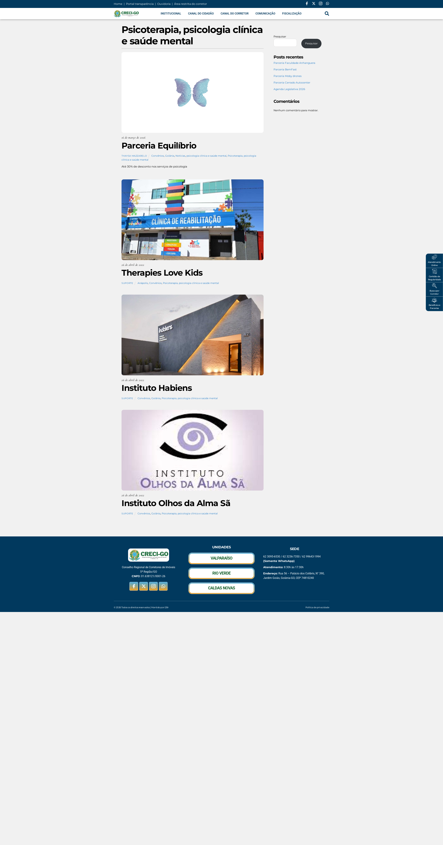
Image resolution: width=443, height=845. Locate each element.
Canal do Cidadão (201, 13)
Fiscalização (291, 13)
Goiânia (169, 155)
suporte (127, 283)
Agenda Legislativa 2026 (289, 89)
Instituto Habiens (157, 388)
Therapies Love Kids (162, 273)
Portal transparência (139, 4)
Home (118, 4)
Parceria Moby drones (287, 76)
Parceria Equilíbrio (159, 146)
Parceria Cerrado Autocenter (292, 82)
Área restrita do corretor (190, 4)
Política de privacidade (317, 607)
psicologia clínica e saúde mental (206, 155)
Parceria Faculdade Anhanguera (294, 63)
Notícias (180, 155)
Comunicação (265, 13)
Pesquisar (280, 36)
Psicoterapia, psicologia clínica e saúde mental (191, 283)
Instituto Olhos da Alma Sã (176, 503)
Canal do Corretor (235, 13)
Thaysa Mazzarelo (134, 155)
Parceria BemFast (285, 69)
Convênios (157, 155)
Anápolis (143, 283)
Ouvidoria (163, 4)
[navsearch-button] (327, 13)
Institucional (171, 13)
